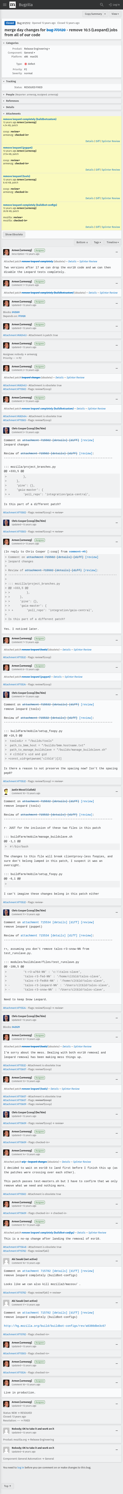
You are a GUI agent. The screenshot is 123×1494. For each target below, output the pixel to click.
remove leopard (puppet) (17, 147)
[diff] (73, 440)
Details (90, 141)
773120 (22, 316)
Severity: (17, 73)
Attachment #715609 (14, 1099)
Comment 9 (18, 696)
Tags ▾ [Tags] (97, 242)
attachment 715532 (36, 704)
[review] (86, 440)
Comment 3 (18, 401)
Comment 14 (18, 1149)
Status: (18, 87)
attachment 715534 (36, 922)
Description (18, 254)
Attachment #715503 (14, 420)
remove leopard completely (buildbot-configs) (30, 204)
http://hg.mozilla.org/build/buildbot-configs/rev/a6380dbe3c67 (54, 1321)
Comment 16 (18, 1258)
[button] (114, 5)
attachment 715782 (36, 1266)
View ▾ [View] (115, 13)
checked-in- (21, 191)
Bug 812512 (23, 23)
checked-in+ (22, 134)
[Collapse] (117, 252)
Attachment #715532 (14, 657)
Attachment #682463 (14, 335)
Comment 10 (18, 793)
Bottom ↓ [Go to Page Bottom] (82, 242)
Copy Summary (93, 13)
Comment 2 (18, 370)
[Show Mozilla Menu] (12, 5)
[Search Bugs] (102, 5)
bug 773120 (56, 30)
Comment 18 (18, 1380)
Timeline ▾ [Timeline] (113, 242)
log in (20, 1463)
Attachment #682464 (15, 416)
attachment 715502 (36, 440)
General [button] (29, 52)
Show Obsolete (14, 234)
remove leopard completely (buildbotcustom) (29, 119)
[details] (59, 440)
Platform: (16, 56)
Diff (98, 141)
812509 (16, 312)
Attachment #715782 (14, 1246)
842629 (16, 1022)
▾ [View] (105, 13)
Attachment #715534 (14, 684)
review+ (15, 131)
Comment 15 (18, 1220)
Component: (15, 52)
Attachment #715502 (14, 389)
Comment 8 (18, 669)
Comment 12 (18, 1034)
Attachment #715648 (14, 1242)
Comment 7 (18, 642)
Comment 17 (18, 1300)
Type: (19, 63)
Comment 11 (18, 914)
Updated (16, 305)
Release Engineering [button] (37, 48)
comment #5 (76, 551)
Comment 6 (18, 543)
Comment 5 (18, 432)
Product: (17, 48)
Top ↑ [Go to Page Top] (7, 1481)
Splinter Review (111, 141)
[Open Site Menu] (5, 5)
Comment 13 (18, 1076)
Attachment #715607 (14, 1064)
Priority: (17, 69)
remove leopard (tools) (16, 176)
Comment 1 (18, 285)
